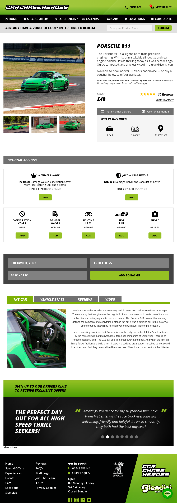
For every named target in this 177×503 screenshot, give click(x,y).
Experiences (67, 19)
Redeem (163, 28)
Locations (136, 19)
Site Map (11, 493)
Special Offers (37, 19)
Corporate (163, 19)
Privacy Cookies (46, 488)
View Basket (161, 7)
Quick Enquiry (79, 472)
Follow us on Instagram (76, 500)
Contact (133, 7)
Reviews (41, 463)
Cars (114, 19)
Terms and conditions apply (134, 83)
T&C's (39, 483)
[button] (102, 436)
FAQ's (39, 468)
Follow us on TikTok (83, 500)
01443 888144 (79, 468)
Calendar (93, 19)
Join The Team (45, 478)
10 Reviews (166, 94)
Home (13, 19)
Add (45, 197)
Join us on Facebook (70, 500)
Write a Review (165, 99)
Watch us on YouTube (89, 500)
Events (10, 478)
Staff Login (43, 473)
